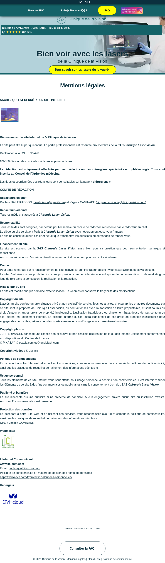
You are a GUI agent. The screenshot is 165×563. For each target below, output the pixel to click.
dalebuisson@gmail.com (49, 202)
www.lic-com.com (12, 463)
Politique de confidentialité (117, 559)
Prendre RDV (36, 10)
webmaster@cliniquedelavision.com (131, 269)
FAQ (107, 10)
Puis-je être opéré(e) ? (74, 10)
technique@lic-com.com (24, 468)
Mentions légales (76, 559)
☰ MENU (82, 2)
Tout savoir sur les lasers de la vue (82, 70)
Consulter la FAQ (82, 548)
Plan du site (94, 559)
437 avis (27, 32)
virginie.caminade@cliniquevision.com (121, 202)
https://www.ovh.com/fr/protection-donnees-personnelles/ (36, 477)
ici (97, 367)
